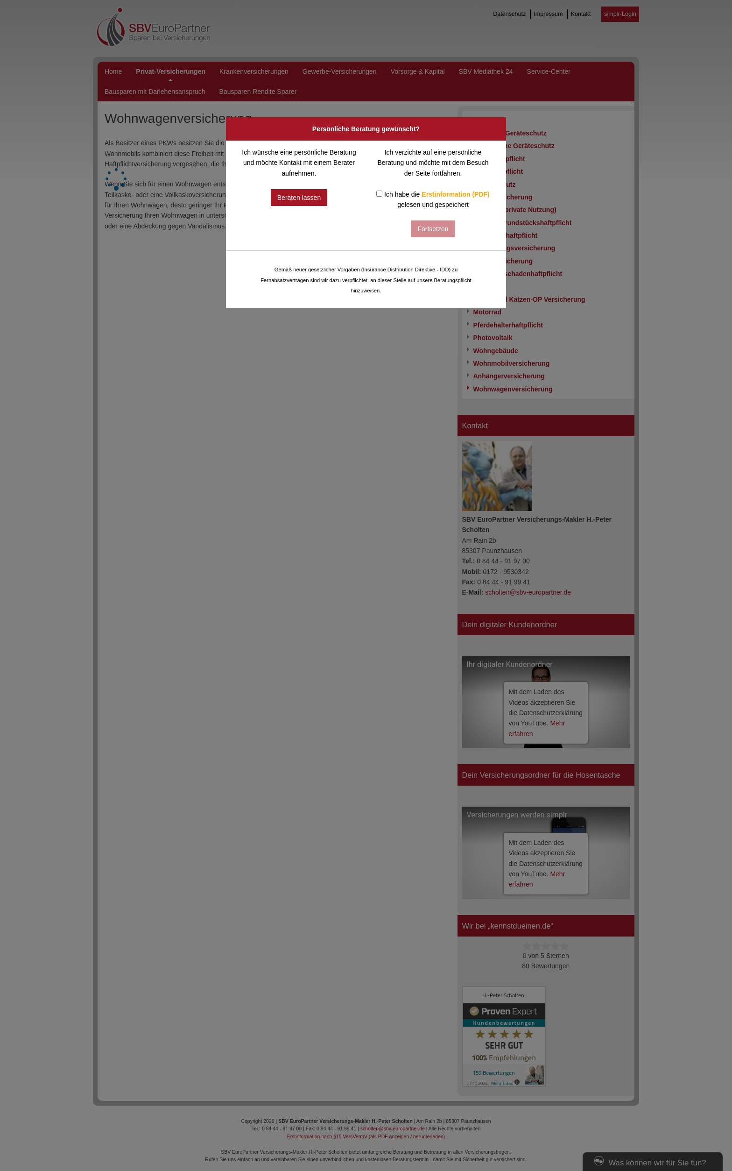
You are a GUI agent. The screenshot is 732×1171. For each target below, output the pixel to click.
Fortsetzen (432, 229)
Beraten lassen (299, 197)
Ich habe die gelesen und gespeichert (433, 199)
